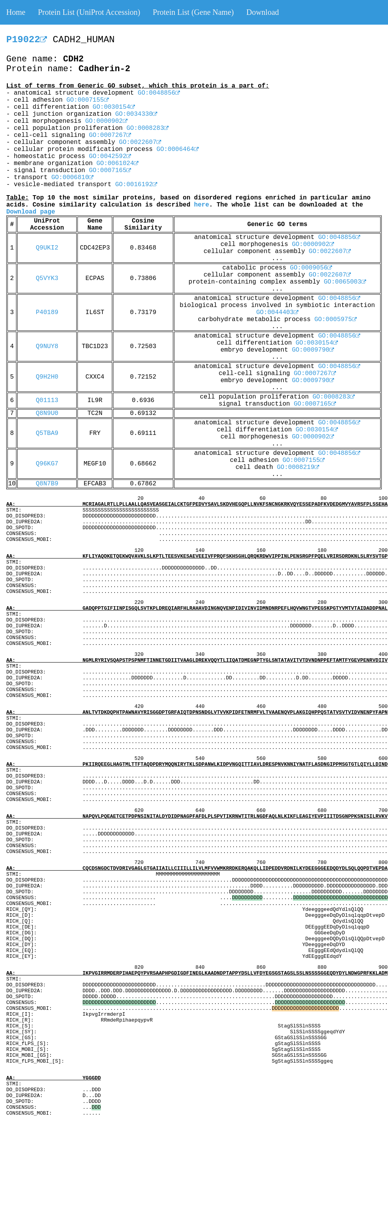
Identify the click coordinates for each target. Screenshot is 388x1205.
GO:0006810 (72, 177)
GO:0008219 (298, 467)
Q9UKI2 (47, 247)
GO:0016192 (136, 184)
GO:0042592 (110, 156)
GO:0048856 (159, 93)
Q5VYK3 (47, 278)
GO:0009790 (313, 350)
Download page (30, 211)
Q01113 (47, 400)
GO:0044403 (277, 312)
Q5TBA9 (47, 433)
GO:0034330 (136, 114)
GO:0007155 (87, 100)
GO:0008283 (147, 128)
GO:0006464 (177, 149)
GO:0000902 (106, 121)
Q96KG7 (47, 463)
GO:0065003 (345, 282)
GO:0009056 (311, 267)
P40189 (47, 312)
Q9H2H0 (47, 377)
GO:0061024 (117, 163)
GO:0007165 (110, 170)
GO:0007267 (110, 135)
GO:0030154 (114, 107)
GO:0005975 (335, 319)
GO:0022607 (140, 142)
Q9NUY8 (47, 346)
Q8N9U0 (47, 413)
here (201, 204)
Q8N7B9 (47, 483)
